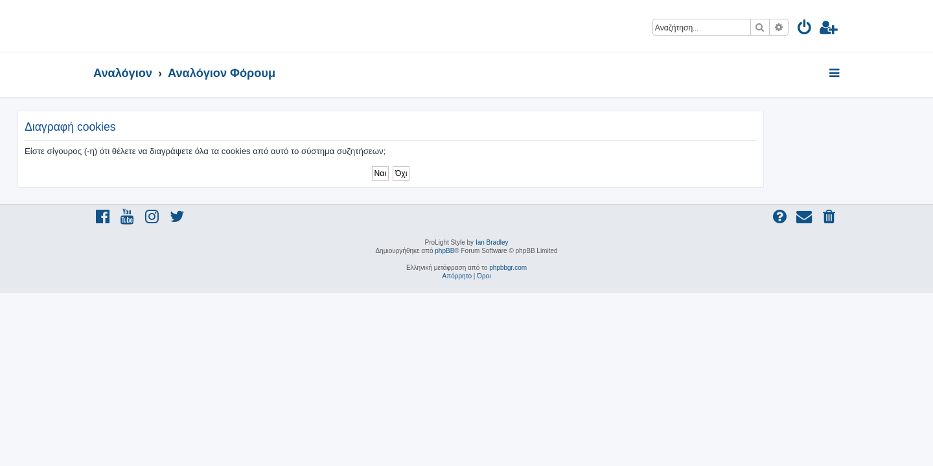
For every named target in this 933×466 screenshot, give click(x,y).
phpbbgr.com (508, 267)
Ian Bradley (492, 242)
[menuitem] (805, 29)
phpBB (444, 250)
